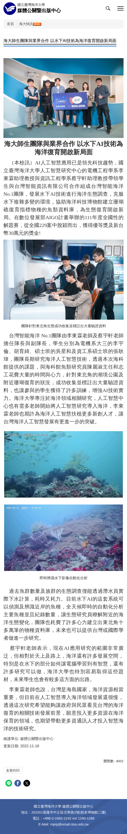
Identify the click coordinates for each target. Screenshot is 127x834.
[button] (109, 9)
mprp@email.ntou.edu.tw (69, 824)
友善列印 (13, 770)
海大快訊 (26, 24)
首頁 (10, 24)
